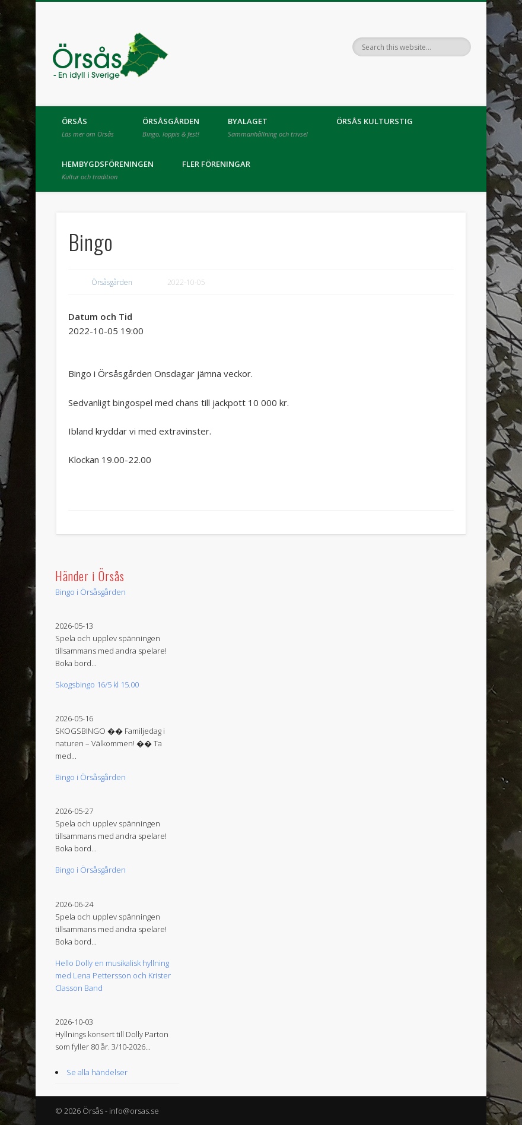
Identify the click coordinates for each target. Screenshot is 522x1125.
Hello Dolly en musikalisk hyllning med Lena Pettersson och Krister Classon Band (113, 975)
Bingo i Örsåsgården (90, 592)
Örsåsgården (170, 127)
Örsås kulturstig (374, 121)
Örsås (88, 127)
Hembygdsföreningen (108, 170)
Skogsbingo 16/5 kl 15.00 (97, 684)
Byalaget (268, 127)
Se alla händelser (97, 1072)
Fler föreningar (216, 164)
